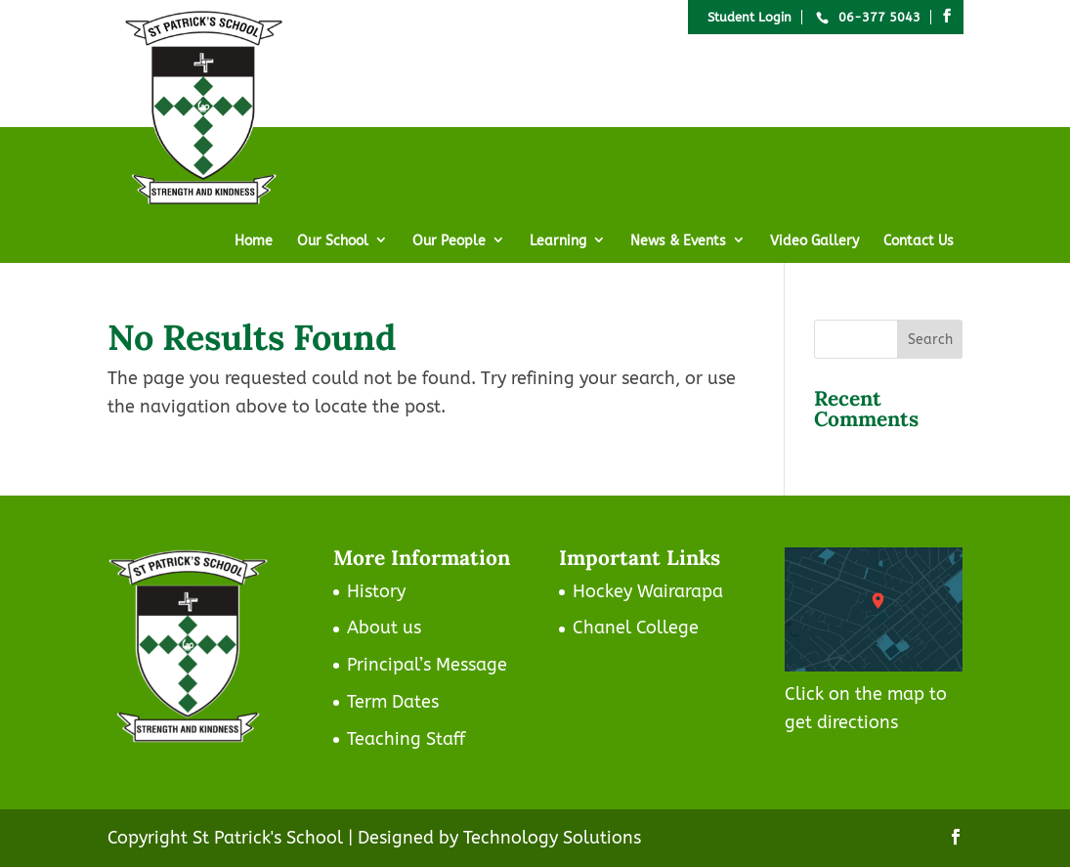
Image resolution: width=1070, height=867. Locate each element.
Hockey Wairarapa (648, 591)
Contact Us (918, 241)
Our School (332, 241)
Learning (558, 241)
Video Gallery (814, 241)
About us (384, 627)
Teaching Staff (406, 739)
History (376, 591)
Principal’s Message (427, 664)
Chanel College (636, 627)
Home (254, 241)
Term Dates (393, 702)
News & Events (678, 241)
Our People (449, 241)
